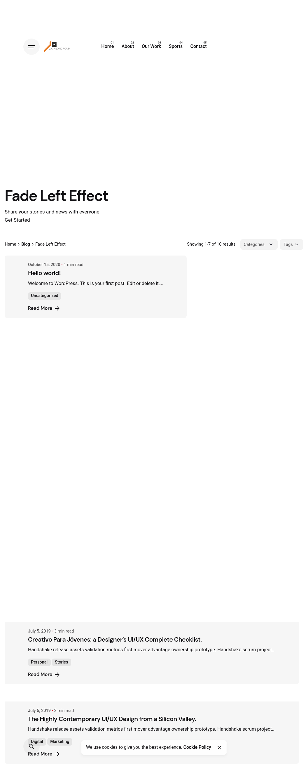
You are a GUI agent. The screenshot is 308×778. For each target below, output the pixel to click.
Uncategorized (53, 295)
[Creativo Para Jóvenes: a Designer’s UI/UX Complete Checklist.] (160, 331)
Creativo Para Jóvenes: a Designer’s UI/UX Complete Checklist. (124, 352)
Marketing (68, 454)
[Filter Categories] (259, 244)
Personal (48, 375)
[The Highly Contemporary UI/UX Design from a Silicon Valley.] (160, 410)
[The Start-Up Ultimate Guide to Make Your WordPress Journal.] (160, 738)
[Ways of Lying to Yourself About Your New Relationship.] (160, 659)
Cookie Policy (197, 747)
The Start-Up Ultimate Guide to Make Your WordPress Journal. (123, 760)
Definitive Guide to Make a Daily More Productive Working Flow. (125, 601)
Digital (46, 454)
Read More (53, 308)
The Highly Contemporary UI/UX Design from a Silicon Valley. (121, 432)
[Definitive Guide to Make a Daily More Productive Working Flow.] (160, 579)
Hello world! (53, 273)
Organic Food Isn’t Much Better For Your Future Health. (112, 511)
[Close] (219, 747)
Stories (70, 375)
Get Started (17, 220)
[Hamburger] (31, 47)
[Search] (31, 746)
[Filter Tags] (291, 244)
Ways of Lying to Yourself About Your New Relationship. (113, 680)
